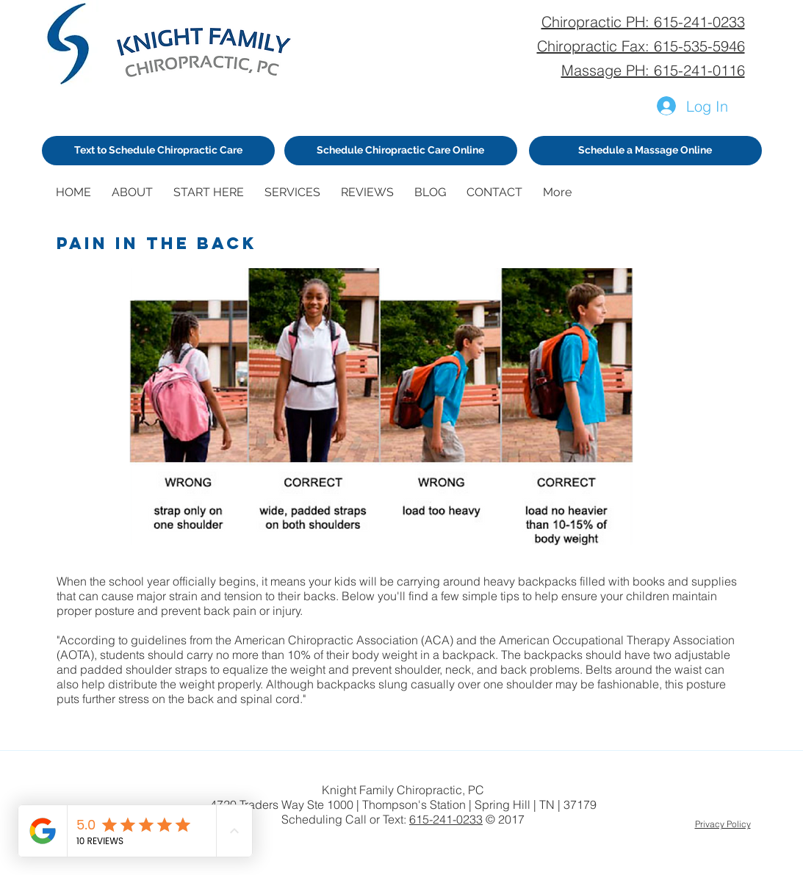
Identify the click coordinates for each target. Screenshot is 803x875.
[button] (135, 192)
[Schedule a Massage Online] (645, 150)
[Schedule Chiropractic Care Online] (400, 150)
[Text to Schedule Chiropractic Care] (158, 150)
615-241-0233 (446, 819)
